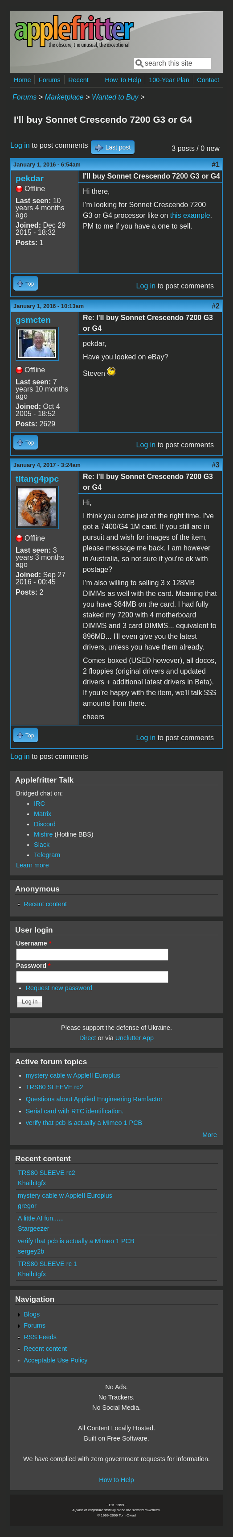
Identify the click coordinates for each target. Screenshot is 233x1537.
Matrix (42, 813)
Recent (78, 79)
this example (190, 215)
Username (33, 943)
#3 (216, 465)
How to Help (116, 1479)
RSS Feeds (40, 1337)
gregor (27, 1205)
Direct (87, 1037)
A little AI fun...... (41, 1218)
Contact (208, 79)
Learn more (32, 865)
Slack (41, 844)
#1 (216, 164)
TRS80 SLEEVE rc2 (54, 1087)
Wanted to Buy (115, 97)
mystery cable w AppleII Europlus (73, 1075)
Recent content (45, 904)
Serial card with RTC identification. (75, 1111)
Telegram (47, 854)
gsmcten (33, 320)
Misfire (43, 834)
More (209, 1134)
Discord (45, 824)
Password (33, 965)
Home (22, 79)
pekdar (30, 178)
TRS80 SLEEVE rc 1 (47, 1263)
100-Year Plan (169, 79)
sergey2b (31, 1251)
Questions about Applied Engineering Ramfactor (94, 1099)
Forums (50, 79)
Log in (20, 145)
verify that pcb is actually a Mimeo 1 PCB (84, 1122)
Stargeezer (33, 1228)
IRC (39, 803)
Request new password (59, 987)
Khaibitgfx (32, 1183)
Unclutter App (134, 1037)
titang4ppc (37, 478)
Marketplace (64, 97)
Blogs (32, 1314)
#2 (216, 306)
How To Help (123, 79)
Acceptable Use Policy (55, 1360)
